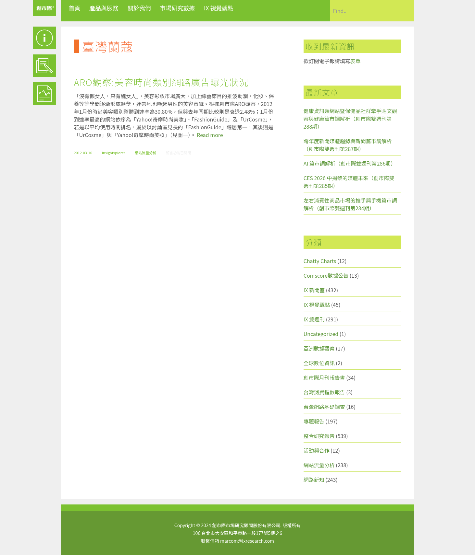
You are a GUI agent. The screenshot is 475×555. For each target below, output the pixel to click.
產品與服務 (104, 8)
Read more (210, 135)
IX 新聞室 (314, 290)
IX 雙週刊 (314, 319)
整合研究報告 (319, 436)
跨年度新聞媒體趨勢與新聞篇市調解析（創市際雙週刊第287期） (348, 145)
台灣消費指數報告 (324, 392)
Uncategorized (321, 334)
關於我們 (139, 8)
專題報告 (314, 421)
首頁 (75, 8)
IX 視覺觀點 (219, 8)
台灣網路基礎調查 (324, 406)
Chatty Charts (320, 261)
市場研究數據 (177, 8)
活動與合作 (317, 450)
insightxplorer (113, 152)
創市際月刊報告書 (324, 377)
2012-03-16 (83, 152)
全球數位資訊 (319, 363)
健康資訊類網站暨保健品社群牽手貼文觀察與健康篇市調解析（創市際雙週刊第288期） (350, 118)
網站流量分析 (145, 152)
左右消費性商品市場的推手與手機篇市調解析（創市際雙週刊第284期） (350, 204)
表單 (355, 61)
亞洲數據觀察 (319, 348)
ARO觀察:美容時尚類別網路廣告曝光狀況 (161, 81)
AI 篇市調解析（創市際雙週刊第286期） (350, 163)
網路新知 (314, 479)
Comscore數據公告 (326, 275)
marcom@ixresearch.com (247, 541)
